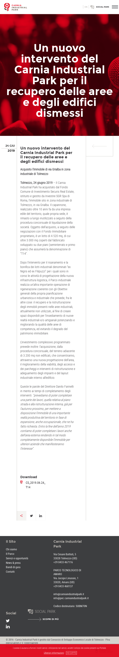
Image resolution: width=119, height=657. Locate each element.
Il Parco (10, 554)
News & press (13, 563)
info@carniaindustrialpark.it (68, 594)
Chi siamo (11, 549)
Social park (102, 7)
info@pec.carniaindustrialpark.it (71, 598)
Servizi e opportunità (17, 558)
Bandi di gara (13, 567)
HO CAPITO (71, 652)
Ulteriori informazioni (54, 653)
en (86, 7)
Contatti (10, 571)
